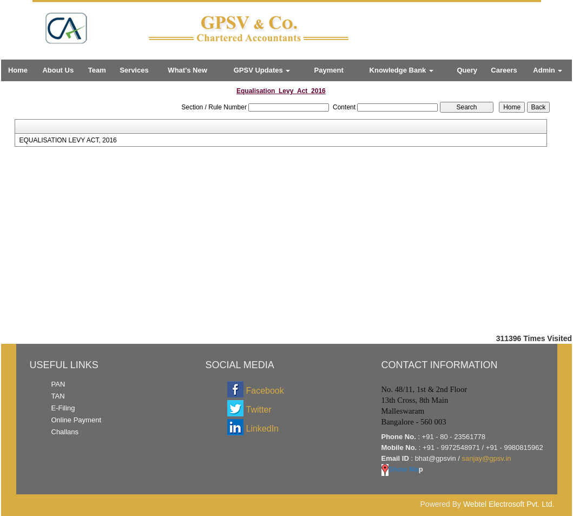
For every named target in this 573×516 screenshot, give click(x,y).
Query (467, 70)
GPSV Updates (262, 70)
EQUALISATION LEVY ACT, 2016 (67, 140)
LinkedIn (262, 428)
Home (18, 70)
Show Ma (400, 469)
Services (134, 70)
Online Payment (76, 420)
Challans (65, 432)
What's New (187, 70)
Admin (547, 70)
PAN (58, 384)
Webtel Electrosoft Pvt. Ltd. (509, 504)
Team (97, 70)
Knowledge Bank (401, 70)
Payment (329, 70)
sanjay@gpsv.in (486, 458)
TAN (58, 396)
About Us (58, 70)
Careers (504, 70)
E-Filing (63, 408)
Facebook (265, 390)
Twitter (259, 409)
